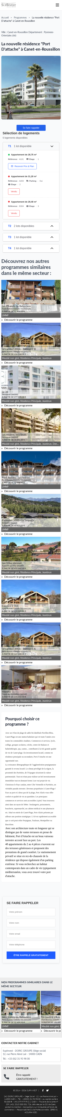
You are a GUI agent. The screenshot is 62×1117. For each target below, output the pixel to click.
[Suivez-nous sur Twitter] (47, 1090)
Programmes (20, 17)
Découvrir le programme (16, 319)
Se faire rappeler (31, 127)
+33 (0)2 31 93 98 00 (19, 1058)
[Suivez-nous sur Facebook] (42, 1090)
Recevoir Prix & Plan (22, 166)
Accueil (5, 17)
